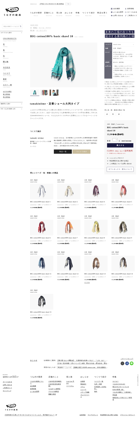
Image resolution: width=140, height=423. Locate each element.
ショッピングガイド (117, 158)
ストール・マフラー (45, 28)
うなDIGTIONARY (119, 384)
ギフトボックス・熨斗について (120, 169)
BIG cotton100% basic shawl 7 (67, 238)
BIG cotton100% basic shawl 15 (40, 312)
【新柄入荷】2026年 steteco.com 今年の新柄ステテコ (92, 367)
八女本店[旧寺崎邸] (55, 381)
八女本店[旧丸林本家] (54, 385)
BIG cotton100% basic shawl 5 (122, 202)
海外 (95, 391)
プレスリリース (84, 396)
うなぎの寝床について (37, 382)
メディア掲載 (84, 392)
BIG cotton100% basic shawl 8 (94, 238)
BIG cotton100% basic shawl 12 (68, 274)
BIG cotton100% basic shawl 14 (122, 274)
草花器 (115, 395)
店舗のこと (53, 377)
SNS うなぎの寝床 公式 (8, 109)
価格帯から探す (5, 104)
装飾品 (35, 28)
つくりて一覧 (98, 381)
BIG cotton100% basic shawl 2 (67, 202)
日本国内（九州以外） (100, 387)
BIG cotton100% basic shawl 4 (94, 202)
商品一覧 (63, 151)
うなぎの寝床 (36, 377)
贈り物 (32, 30)
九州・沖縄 (98, 384)
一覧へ (68, 4)
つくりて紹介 (81, 151)
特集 (115, 377)
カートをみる (132, 12)
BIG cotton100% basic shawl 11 (40, 274)
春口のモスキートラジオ (121, 387)
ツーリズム (70, 386)
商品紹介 (83, 384)
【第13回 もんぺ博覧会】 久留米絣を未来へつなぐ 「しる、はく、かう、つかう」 (87, 360)
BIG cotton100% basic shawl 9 (122, 238)
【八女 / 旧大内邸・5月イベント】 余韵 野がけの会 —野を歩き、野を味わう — (85, 363)
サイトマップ (7, 391)
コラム (82, 387)
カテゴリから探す (6, 32)
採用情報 (130, 8)
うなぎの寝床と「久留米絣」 (122, 392)
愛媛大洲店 (52, 394)
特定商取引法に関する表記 (119, 161)
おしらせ (84, 377)
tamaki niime (34, 25)
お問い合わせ (118, 15)
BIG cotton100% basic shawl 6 (40, 238)
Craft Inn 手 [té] (70, 382)
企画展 (82, 381)
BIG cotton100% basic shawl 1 (40, 202)
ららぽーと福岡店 (54, 389)
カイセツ (116, 381)
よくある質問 (118, 12)
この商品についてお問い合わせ (121, 163)
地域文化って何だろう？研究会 (122, 398)
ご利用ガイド (132, 15)
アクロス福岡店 (53, 391)
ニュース (83, 389)
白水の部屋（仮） (118, 389)
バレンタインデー (41, 30)
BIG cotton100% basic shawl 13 (95, 274)
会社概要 (116, 8)
